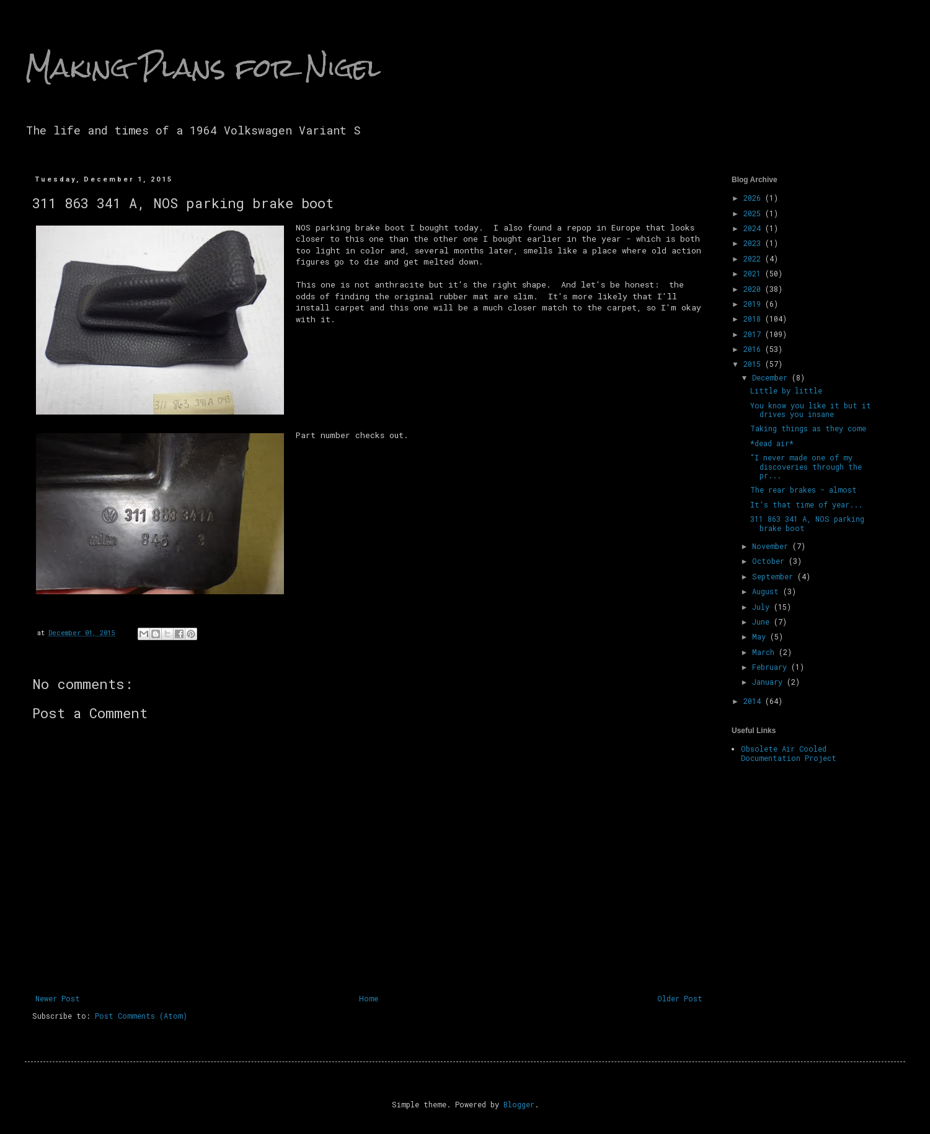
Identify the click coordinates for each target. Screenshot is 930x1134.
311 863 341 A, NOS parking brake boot (807, 523)
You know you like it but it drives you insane (810, 409)
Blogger (518, 1104)
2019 (754, 304)
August (767, 591)
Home (368, 998)
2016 (754, 349)
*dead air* (772, 443)
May (761, 636)
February (771, 667)
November (772, 546)
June (763, 621)
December (772, 377)
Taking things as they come (808, 428)
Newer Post (57, 998)
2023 (754, 243)
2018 (754, 318)
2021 (754, 273)
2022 (754, 258)
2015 (754, 364)
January (769, 682)
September (774, 576)
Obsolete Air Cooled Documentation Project (788, 753)
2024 (754, 228)
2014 (754, 701)
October (770, 561)
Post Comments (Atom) (141, 1016)
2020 (754, 289)
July (763, 607)
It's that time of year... (806, 504)
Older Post (679, 998)
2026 (754, 198)
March (765, 652)
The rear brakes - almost (803, 489)
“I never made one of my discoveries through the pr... (806, 466)
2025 (754, 213)
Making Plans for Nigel (203, 67)
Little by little (786, 390)
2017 (754, 334)
